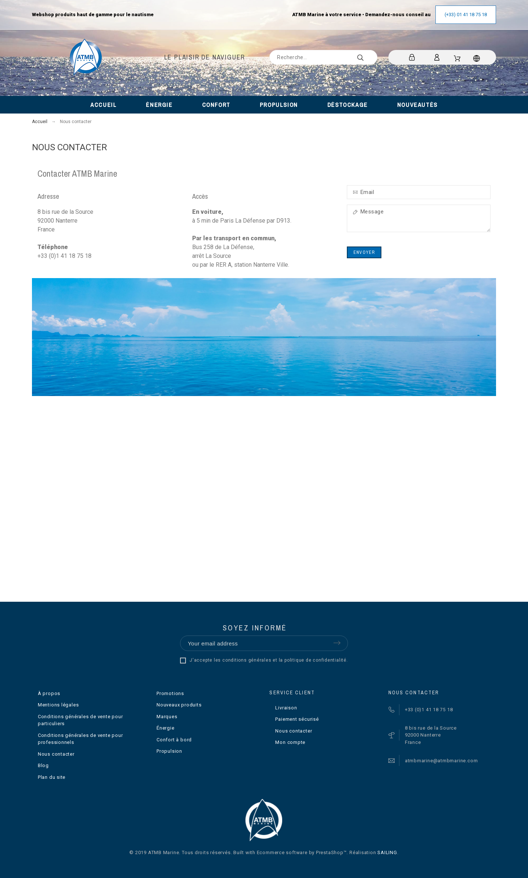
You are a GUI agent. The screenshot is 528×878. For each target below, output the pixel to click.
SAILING (387, 852)
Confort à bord (174, 739)
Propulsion (169, 751)
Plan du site (51, 777)
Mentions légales (58, 705)
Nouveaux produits (179, 705)
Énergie (165, 728)
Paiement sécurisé (297, 719)
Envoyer (364, 252)
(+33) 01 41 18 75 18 (466, 14)
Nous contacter (56, 754)
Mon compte (290, 742)
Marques (167, 716)
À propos (49, 693)
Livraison (286, 707)
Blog (43, 765)
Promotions (170, 693)
